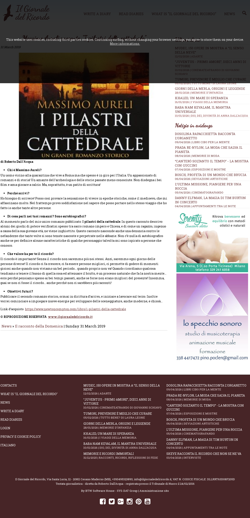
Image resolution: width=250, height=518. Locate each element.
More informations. (125, 44)
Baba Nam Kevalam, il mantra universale (124, 446)
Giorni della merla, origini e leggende (212, 90)
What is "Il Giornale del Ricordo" (29, 394)
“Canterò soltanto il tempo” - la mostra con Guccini (207, 409)
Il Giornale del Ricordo (30, 479)
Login (5, 428)
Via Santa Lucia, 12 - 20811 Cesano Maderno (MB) (79, 479)
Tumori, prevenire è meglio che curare (124, 415)
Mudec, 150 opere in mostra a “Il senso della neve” (124, 389)
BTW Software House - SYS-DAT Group (111, 491)
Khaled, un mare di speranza (212, 100)
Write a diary (12, 411)
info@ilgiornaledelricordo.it (153, 479)
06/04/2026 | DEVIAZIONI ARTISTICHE (201, 179)
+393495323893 (122, 479)
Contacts (8, 385)
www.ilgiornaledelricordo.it (70, 320)
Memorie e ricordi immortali (124, 456)
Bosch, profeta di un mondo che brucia (210, 175)
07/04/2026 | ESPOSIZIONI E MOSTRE (200, 169)
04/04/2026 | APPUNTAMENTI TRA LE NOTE (205, 206)
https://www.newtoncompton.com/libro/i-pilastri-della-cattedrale (75, 312)
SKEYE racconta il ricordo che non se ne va (207, 456)
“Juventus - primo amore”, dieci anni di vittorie (124, 403)
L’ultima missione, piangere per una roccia (207, 431)
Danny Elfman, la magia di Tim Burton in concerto (207, 444)
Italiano (8, 445)
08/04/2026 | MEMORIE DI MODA (197, 156)
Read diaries (11, 420)
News (6, 329)
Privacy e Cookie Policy (20, 437)
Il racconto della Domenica (39, 329)
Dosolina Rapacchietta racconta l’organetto (207, 387)
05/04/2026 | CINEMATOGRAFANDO (199, 192)
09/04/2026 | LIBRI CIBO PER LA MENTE (202, 142)
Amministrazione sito (154, 491)
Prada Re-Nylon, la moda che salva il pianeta (207, 397)
